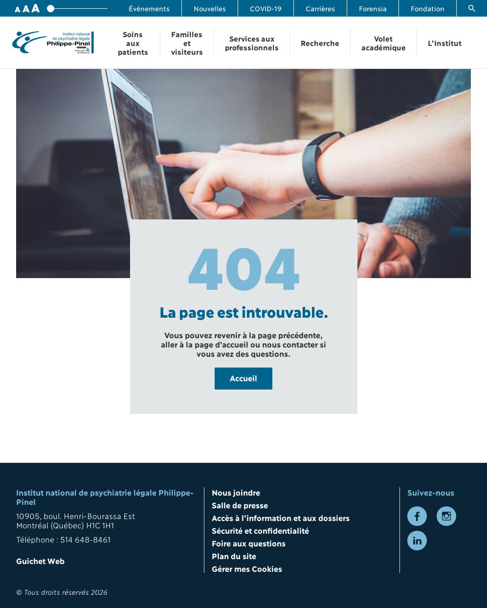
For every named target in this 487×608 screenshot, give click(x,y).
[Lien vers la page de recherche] (472, 8)
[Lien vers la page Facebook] (417, 516)
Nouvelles (210, 8)
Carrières (320, 8)
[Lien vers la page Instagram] (446, 516)
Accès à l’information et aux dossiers (281, 517)
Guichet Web (40, 560)
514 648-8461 (85, 538)
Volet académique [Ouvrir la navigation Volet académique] (383, 42)
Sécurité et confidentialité (260, 530)
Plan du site (234, 555)
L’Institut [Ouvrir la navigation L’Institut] (445, 42)
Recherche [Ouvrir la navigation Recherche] (320, 42)
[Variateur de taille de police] (77, 8)
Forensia (373, 8)
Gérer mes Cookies (247, 568)
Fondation (427, 8)
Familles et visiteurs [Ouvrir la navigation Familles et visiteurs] (187, 42)
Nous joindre (236, 492)
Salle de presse (240, 504)
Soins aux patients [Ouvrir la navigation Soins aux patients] (133, 42)
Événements (149, 8)
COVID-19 (266, 8)
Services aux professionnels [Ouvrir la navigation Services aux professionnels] (252, 42)
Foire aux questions (249, 542)
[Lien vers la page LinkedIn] (417, 540)
